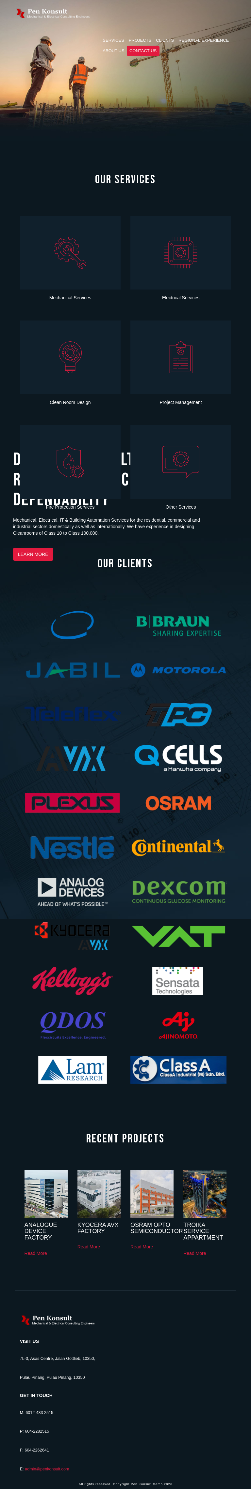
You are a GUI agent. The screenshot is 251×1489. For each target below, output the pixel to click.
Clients (165, 40)
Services (113, 40)
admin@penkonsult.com (47, 1469)
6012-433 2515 (39, 1412)
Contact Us (143, 50)
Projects (140, 40)
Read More (36, 1253)
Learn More (33, 554)
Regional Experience (203, 40)
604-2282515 (37, 1431)
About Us (113, 50)
